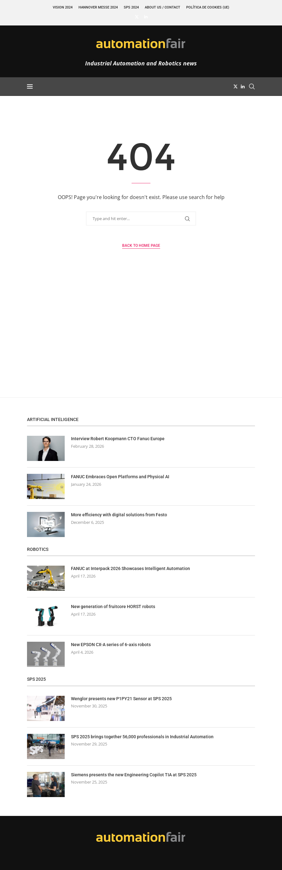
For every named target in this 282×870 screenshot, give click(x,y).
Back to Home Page (141, 245)
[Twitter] (137, 16)
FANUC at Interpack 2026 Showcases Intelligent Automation (130, 568)
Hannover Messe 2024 (98, 7)
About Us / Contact (162, 7)
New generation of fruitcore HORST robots (113, 606)
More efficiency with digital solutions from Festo (119, 514)
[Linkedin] (146, 16)
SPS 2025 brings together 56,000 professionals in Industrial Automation (142, 736)
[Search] (252, 86)
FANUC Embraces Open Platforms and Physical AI (120, 476)
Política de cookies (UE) (207, 7)
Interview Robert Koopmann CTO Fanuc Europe (118, 438)
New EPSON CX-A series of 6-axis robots (111, 644)
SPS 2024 (131, 7)
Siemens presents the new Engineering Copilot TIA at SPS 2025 (134, 774)
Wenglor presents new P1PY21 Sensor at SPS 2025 (121, 698)
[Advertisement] (141, 338)
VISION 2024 (63, 7)
